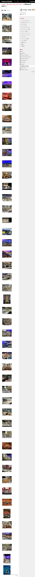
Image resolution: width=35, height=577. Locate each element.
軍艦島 (22, 46)
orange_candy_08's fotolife (14, 4)
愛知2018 (23, 42)
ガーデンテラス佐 (25, 27)
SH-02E (22, 62)
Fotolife (3, 4)
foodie (22, 64)
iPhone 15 (23, 14)
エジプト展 (23, 26)
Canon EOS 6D (24, 55)
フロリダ (23, 37)
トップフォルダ (24, 20)
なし (21, 51)
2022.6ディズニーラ (25, 22)
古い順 (8, 10)
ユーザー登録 (16, 1)
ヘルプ (26, 1)
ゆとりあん (23, 24)
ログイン (22, 1)
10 (14, 574)
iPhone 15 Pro (24, 69)
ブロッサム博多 (24, 38)
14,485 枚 (23, 12)
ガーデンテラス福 (25, 29)
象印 (21, 44)
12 (17, 574)
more (33, 71)
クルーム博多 (24, 31)
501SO (22, 53)
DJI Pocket (23, 60)
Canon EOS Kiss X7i (25, 56)
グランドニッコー (25, 33)
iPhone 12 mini (24, 66)
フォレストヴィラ (25, 35)
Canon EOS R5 (24, 58)
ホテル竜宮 (23, 40)
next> (16, 575)
